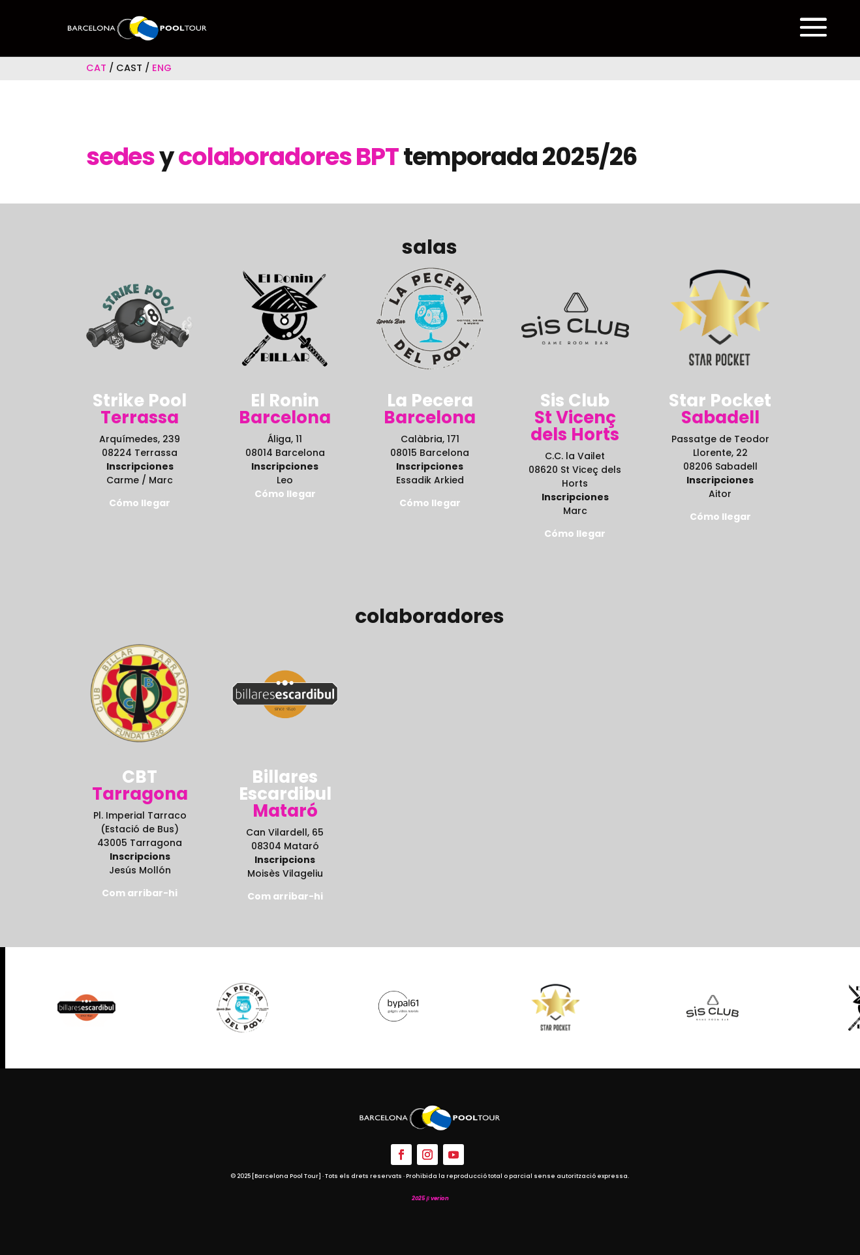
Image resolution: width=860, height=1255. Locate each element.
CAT (96, 67)
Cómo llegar (285, 493)
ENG (162, 67)
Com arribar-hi (139, 893)
